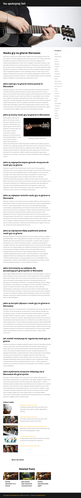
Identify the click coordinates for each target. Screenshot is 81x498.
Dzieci (56, 59)
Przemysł (57, 93)
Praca (56, 88)
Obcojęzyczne (58, 86)
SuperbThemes (41, 495)
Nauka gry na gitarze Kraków (28, 405)
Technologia (58, 103)
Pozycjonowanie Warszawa (28, 436)
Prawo (56, 91)
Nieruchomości (58, 83)
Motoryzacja (58, 81)
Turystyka (57, 108)
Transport (57, 106)
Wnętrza (57, 115)
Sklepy (56, 98)
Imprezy (57, 71)
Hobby (56, 69)
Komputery (57, 74)
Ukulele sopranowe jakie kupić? (43, 484)
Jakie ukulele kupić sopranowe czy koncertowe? (26, 484)
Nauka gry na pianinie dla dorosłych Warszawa (33, 426)
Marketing (57, 76)
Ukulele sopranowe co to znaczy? (10, 484)
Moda (56, 78)
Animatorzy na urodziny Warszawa (30, 446)
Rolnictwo (57, 96)
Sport (56, 101)
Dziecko (57, 61)
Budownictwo (58, 56)
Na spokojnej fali (14, 3)
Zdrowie (57, 118)
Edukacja (57, 64)
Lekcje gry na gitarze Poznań (28, 417)
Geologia (57, 66)
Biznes (56, 54)
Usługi (56, 113)
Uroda (56, 110)
